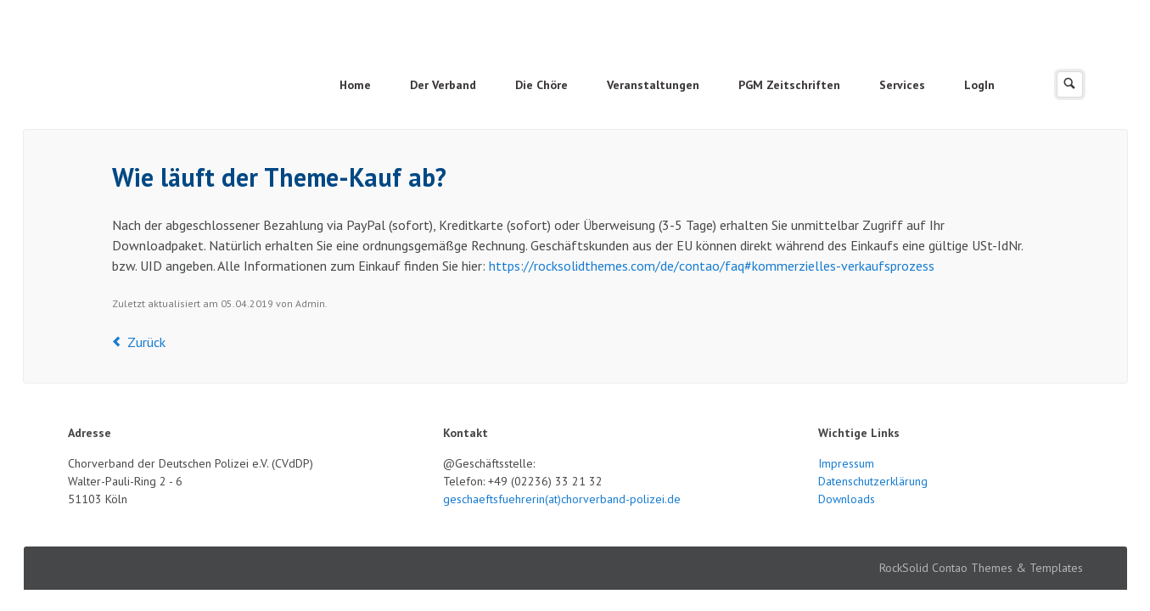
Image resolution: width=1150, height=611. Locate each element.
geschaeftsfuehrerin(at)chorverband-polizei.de (562, 499)
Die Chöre (541, 84)
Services (902, 84)
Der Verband (443, 84)
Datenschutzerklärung (873, 481)
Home (355, 84)
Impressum (846, 463)
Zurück (146, 342)
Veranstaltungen (653, 84)
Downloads (846, 499)
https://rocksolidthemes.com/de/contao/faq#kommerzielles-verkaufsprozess (711, 265)
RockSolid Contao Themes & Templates (981, 567)
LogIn (979, 84)
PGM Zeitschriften (789, 84)
